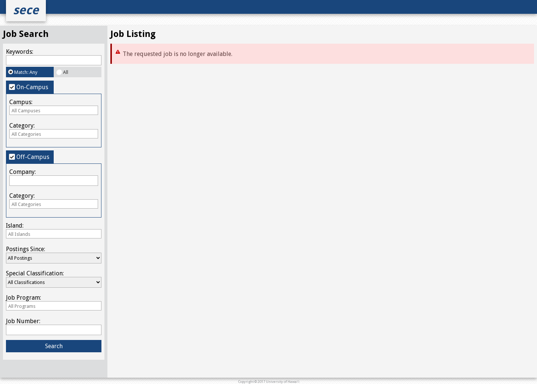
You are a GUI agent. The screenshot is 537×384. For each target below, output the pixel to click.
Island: (53, 230)
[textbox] (54, 110)
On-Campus (28, 87)
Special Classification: (53, 279)
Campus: (53, 106)
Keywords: (53, 56)
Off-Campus (29, 156)
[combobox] (53, 110)
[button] (53, 346)
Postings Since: (53, 254)
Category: (53, 130)
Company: (53, 176)
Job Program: (53, 302)
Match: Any (22, 72)
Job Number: (53, 326)
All (62, 72)
